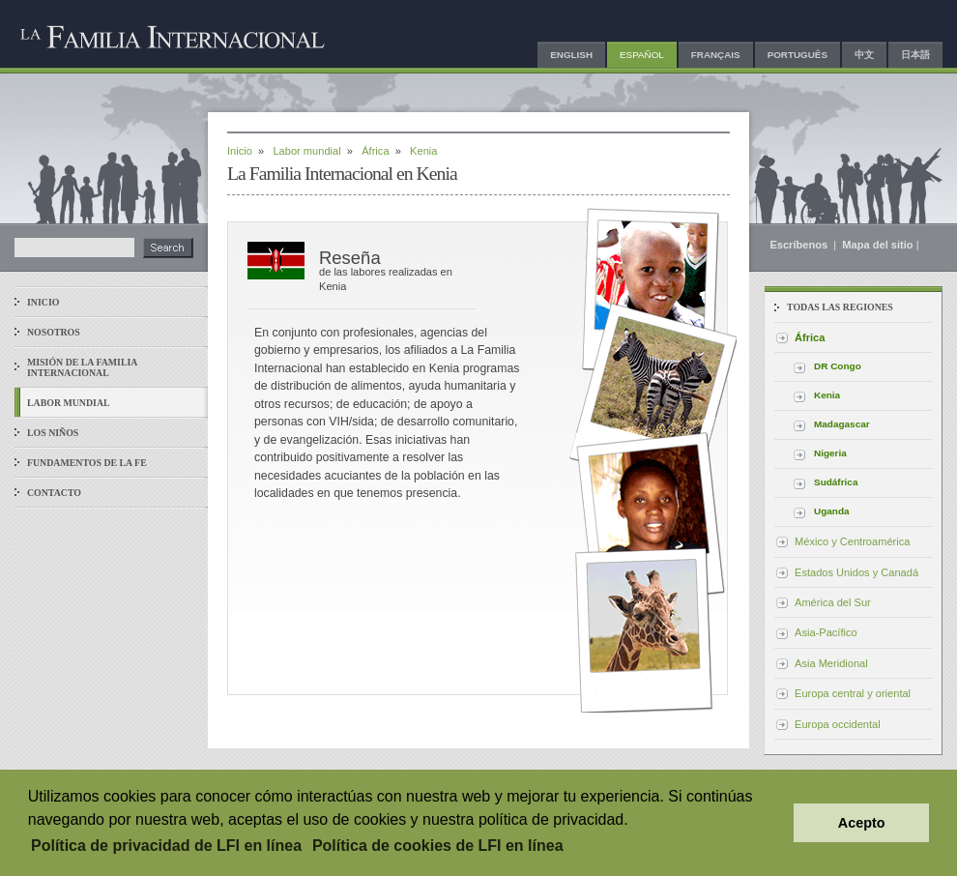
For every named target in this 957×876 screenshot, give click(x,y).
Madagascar (842, 424)
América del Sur (833, 602)
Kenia (827, 395)
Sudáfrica (835, 482)
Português (797, 54)
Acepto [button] (861, 823)
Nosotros (53, 332)
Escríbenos (799, 244)
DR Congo (837, 366)
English (571, 54)
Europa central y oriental (853, 693)
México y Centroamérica (852, 541)
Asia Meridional (831, 663)
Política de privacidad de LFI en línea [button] (166, 845)
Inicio (43, 302)
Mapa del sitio (877, 244)
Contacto (54, 492)
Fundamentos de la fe (87, 462)
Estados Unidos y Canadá (856, 572)
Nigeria (830, 453)
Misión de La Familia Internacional (82, 367)
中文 (864, 54)
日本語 (915, 54)
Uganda (832, 511)
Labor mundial (68, 402)
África (375, 151)
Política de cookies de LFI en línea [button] (438, 845)
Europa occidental (838, 724)
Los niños (52, 432)
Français (715, 54)
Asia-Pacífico (826, 632)
